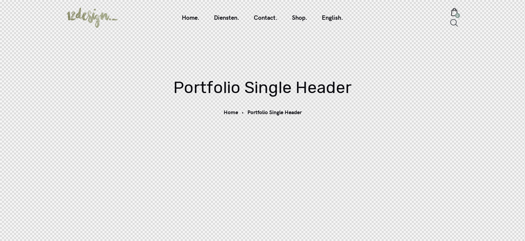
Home (231, 111)
